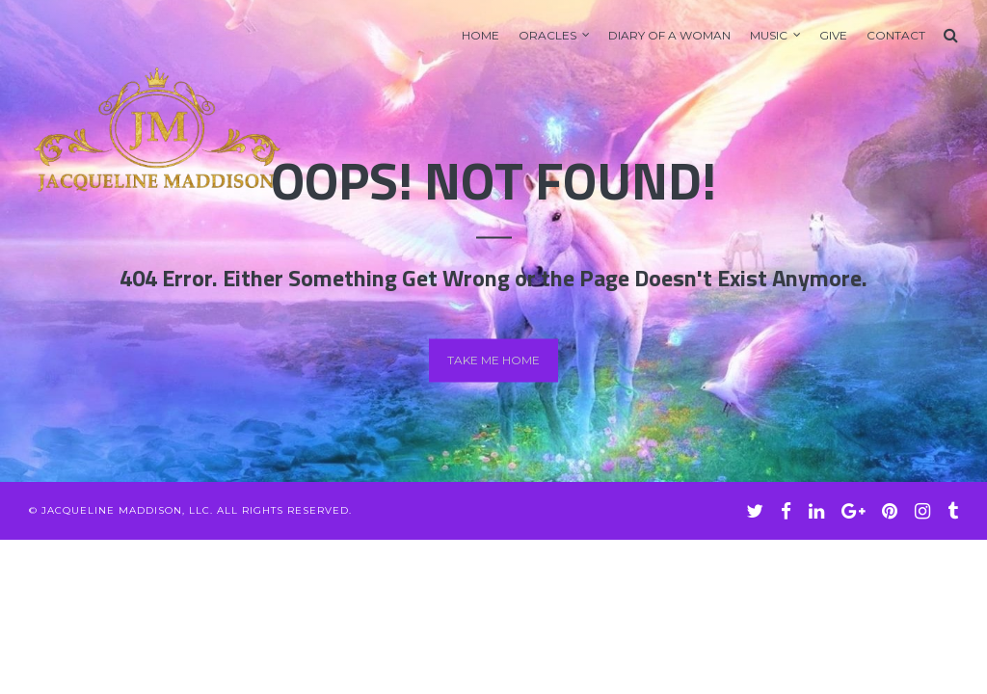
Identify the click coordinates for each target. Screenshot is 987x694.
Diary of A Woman (669, 35)
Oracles (547, 35)
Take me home (493, 360)
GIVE (833, 35)
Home (480, 35)
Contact (896, 35)
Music (768, 35)
